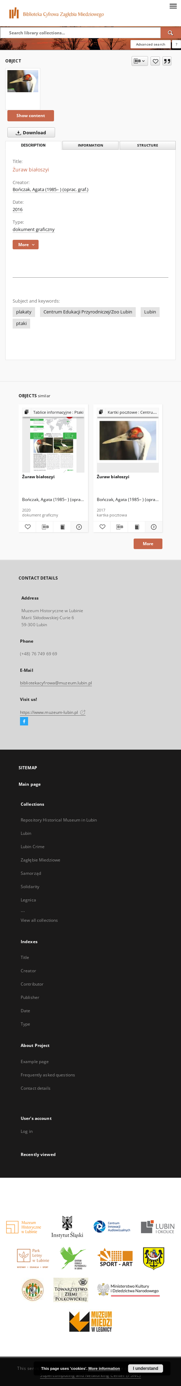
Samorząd (31, 873)
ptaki (21, 323)
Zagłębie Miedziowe (40, 860)
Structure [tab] (147, 145)
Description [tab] (33, 145)
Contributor (32, 984)
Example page (35, 1061)
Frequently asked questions (48, 1075)
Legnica (28, 900)
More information (104, 1368)
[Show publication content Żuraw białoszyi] (62, 527)
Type (25, 1024)
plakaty (24, 312)
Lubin (150, 312)
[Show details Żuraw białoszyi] (78, 527)
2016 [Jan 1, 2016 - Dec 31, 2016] (17, 209)
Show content (30, 116)
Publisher (30, 997)
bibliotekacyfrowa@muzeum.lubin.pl (56, 683)
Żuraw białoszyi (38, 477)
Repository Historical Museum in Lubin (59, 820)
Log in (27, 1131)
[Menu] (173, 5)
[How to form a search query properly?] (176, 44)
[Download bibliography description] (44, 527)
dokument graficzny (34, 229)
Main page (30, 784)
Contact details (36, 1088)
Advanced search (150, 44)
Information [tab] (90, 145)
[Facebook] (24, 721)
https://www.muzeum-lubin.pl (53, 712)
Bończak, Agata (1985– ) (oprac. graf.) (50, 189)
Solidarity (30, 887)
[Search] (171, 32)
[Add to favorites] (155, 61)
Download (29, 132)
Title (25, 957)
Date (25, 1011)
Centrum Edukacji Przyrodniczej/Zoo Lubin (87, 312)
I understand (145, 1368)
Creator (28, 971)
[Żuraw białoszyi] (22, 81)
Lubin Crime (33, 847)
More (148, 544)
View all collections (39, 920)
